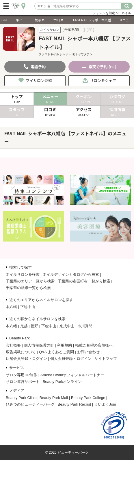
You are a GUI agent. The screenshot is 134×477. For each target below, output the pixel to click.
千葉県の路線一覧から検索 (28, 288)
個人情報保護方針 (39, 345)
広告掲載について (21, 352)
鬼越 (24, 326)
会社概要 (13, 345)
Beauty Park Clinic (21, 398)
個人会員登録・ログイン (71, 358)
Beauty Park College (88, 398)
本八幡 (11, 307)
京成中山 (67, 326)
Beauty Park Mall (54, 398)
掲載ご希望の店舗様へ (94, 345)
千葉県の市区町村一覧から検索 (84, 281)
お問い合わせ (88, 352)
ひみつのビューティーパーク (30, 404)
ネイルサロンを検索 (23, 274)
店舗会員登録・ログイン (26, 358)
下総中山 (27, 307)
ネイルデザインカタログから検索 (71, 274)
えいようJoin (105, 404)
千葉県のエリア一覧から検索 (30, 281)
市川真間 (84, 326)
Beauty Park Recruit (74, 404)
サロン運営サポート (23, 381)
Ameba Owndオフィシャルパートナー (72, 375)
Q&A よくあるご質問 (56, 352)
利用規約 (64, 345)
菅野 (34, 326)
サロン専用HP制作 (21, 375)
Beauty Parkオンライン (62, 381)
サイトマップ (105, 358)
